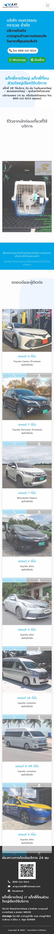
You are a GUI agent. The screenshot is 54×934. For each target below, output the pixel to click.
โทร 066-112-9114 (22, 51)
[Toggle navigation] (48, 5)
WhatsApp (17, 60)
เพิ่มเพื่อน (37, 60)
